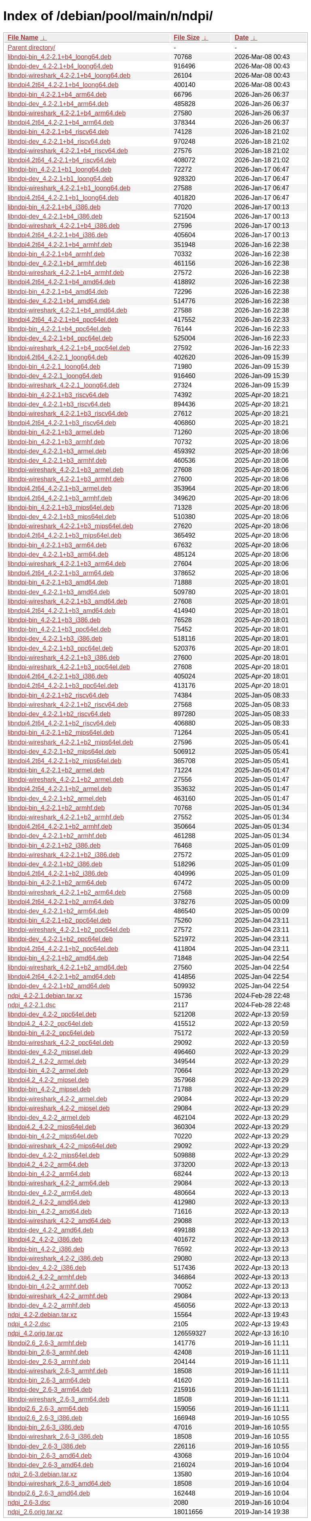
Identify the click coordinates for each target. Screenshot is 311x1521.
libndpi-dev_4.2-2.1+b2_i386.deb (55, 864)
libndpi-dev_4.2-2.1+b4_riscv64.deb (59, 141)
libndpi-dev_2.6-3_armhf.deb (49, 1361)
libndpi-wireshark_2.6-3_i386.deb (55, 1436)
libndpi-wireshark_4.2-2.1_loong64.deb (63, 385)
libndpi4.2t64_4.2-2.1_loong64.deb (57, 357)
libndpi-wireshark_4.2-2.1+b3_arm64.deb (67, 563)
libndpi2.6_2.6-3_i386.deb (45, 1418)
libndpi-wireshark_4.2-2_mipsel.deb (59, 1108)
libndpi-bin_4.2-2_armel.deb (48, 1070)
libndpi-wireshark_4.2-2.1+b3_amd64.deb (67, 601)
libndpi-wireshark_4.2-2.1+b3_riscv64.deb (68, 413)
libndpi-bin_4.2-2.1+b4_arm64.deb (57, 94)
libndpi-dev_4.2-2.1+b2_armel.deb (57, 798)
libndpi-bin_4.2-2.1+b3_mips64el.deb (61, 507)
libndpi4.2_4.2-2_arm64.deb (48, 1164)
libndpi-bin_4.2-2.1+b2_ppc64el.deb (59, 920)
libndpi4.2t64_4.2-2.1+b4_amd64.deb (61, 282)
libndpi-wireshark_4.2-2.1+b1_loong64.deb (69, 188)
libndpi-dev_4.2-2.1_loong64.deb (55, 375)
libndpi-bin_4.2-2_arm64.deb (49, 1173)
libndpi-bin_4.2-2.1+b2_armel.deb (56, 770)
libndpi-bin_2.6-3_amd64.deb (50, 1455)
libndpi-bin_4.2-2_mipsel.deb (49, 1089)
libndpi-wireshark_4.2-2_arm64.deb (58, 1183)
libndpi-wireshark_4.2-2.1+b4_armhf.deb (66, 272)
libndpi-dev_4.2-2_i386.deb (47, 1267)
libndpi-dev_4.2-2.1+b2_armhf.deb (57, 835)
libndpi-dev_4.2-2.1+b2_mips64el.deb (62, 751)
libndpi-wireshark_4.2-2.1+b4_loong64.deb (69, 75)
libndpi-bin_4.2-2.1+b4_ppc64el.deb (59, 328)
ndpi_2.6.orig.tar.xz (35, 1511)
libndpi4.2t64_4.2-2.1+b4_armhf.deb (60, 244)
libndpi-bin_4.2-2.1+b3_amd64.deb (58, 582)
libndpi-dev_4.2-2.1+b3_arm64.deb (58, 554)
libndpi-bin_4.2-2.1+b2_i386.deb (54, 845)
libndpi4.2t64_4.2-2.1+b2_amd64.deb (61, 976)
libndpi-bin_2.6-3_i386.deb (46, 1427)
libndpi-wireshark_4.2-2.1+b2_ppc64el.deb (69, 929)
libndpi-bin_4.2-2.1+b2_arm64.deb (57, 882)
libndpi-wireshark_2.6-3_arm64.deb (58, 1399)
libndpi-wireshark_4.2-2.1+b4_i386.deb (63, 225)
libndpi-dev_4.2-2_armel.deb (49, 1117)
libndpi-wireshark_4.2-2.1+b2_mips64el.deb (70, 742)
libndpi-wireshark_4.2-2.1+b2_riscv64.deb (68, 704)
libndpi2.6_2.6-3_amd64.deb (49, 1493)
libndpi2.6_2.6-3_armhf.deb (47, 1343)
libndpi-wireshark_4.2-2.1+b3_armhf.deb (66, 479)
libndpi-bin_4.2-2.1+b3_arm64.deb (57, 545)
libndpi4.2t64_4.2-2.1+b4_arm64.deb (61, 122)
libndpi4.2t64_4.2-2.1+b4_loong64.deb (63, 84)
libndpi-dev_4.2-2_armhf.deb (49, 1305)
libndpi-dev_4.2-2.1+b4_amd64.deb (59, 301)
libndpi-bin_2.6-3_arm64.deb (49, 1380)
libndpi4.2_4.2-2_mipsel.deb (48, 1079)
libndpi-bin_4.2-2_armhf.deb (48, 1286)
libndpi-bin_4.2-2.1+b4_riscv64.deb (58, 131)
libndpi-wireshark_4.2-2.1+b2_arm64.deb (67, 892)
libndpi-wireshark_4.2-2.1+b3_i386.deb (63, 657)
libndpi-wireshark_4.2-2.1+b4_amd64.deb (67, 310)
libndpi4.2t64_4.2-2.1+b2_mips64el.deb (64, 760)
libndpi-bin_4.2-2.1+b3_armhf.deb (56, 441)
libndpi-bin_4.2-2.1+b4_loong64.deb (59, 56)
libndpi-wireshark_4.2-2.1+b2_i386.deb (63, 854)
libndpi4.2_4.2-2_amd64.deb (49, 1202)
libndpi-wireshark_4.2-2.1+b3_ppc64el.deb (69, 667)
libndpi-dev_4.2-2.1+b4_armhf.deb (57, 263)
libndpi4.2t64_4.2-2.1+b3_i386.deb (58, 676)
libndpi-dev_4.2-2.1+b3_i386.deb (55, 638)
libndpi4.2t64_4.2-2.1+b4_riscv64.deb (62, 160)
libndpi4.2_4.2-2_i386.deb (45, 1239)
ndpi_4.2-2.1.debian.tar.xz (45, 995)
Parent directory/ (31, 47)
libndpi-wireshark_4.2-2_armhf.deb (57, 1296)
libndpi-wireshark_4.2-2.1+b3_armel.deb (66, 469)
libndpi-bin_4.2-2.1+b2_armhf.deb (56, 807)
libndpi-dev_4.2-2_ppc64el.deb (52, 1014)
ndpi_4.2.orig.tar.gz (35, 1333)
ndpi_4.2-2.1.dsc (31, 1005)
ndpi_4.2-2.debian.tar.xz (42, 1314)
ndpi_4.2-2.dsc (29, 1324)
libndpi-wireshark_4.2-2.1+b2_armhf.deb (66, 817)
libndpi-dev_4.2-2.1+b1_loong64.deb (60, 178)
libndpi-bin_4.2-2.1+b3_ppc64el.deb (59, 629)
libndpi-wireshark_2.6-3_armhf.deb (57, 1371)
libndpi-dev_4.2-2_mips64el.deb (54, 1155)
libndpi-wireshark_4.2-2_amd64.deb (59, 1220)
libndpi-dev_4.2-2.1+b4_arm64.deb (58, 103)
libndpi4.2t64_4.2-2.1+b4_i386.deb (58, 235)
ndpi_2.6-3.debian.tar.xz (42, 1474)
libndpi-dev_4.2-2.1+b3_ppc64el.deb (60, 648)
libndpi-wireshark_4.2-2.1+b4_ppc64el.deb (69, 348)
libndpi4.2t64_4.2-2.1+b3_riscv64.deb (62, 422)
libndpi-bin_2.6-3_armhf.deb (48, 1352)
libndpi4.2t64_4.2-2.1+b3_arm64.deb (61, 573)
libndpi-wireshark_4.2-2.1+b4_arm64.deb (67, 113)
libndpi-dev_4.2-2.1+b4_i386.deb (55, 216)
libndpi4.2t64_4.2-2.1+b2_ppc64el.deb (63, 948)
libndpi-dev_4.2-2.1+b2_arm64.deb (58, 911)
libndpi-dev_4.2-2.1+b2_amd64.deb (59, 986)
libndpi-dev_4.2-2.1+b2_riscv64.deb (59, 714)
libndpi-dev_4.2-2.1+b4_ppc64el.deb (60, 338)
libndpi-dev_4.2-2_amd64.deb (51, 1230)
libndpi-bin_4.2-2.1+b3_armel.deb (56, 432)
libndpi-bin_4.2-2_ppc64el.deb (51, 1033)
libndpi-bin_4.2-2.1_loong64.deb (54, 366)
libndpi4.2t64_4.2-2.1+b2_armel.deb (60, 788)
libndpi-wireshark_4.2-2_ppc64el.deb (61, 1042)
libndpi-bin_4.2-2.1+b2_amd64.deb (58, 958)
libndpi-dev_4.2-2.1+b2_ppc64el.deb (60, 939)
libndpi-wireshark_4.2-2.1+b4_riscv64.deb (68, 150)
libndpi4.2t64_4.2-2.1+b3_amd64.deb (61, 610)
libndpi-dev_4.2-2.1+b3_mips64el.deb (62, 516)
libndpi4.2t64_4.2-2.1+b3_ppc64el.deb (63, 685)
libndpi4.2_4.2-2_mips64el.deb (52, 1126)
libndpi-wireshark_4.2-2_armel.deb (57, 1099)
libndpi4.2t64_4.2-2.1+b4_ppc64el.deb (63, 319)
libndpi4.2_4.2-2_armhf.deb (47, 1277)
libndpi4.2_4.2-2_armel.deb (47, 1061)
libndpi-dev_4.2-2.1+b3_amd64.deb (59, 592)
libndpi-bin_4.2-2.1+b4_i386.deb (54, 207)
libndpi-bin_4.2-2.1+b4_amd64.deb (58, 291)
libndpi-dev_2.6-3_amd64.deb (51, 1464)
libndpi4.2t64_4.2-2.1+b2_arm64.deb (61, 901)
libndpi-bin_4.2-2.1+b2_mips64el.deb (61, 732)
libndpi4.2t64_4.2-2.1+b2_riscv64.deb (62, 723)
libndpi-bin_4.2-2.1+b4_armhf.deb (56, 254)
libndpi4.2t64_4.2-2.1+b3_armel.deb (60, 488)
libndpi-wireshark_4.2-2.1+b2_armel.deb (66, 779)
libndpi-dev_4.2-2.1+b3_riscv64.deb (59, 404)
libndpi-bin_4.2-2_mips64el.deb (53, 1136)
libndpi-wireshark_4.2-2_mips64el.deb (62, 1145)
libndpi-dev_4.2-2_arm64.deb (50, 1192)
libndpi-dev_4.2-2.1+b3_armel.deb (57, 451)
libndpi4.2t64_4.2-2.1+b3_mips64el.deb (64, 535)
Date (241, 37)
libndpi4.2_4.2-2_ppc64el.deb (50, 1023)
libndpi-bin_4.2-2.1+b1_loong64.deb (59, 169)
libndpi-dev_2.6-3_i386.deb (47, 1446)
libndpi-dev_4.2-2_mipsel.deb (50, 1052)
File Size (187, 37)
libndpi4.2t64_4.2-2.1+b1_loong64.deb (63, 197)
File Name (23, 37)
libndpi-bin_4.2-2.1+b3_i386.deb (54, 620)
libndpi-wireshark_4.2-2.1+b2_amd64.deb (67, 967)
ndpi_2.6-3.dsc (29, 1502)
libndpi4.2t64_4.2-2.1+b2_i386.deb (58, 873)
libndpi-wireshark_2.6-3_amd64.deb (59, 1483)
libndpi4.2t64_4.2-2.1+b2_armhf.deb (60, 826)
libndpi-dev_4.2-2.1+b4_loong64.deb (60, 66)
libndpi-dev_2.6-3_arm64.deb (50, 1389)
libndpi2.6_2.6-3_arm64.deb (48, 1408)
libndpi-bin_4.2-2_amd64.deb (50, 1211)
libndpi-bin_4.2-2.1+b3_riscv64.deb (58, 394)
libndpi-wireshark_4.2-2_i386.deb (55, 1258)
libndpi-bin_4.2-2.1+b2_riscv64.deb (58, 695)
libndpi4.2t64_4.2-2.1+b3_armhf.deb (60, 498)
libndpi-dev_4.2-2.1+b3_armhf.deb (57, 460)
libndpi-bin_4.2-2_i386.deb (46, 1249)
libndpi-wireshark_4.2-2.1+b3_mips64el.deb (70, 526)
